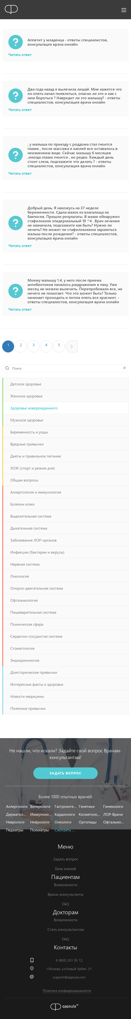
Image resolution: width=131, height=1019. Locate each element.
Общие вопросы (24, 479)
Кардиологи (65, 814)
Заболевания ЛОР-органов (33, 540)
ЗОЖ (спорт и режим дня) (32, 467)
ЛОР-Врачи (113, 814)
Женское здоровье (26, 395)
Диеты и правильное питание (35, 455)
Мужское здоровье (26, 419)
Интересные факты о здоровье (36, 684)
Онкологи (63, 821)
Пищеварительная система (33, 612)
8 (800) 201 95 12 (69, 960)
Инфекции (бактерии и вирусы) (37, 552)
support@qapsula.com (69, 977)
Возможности (65, 884)
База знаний (65, 868)
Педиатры (14, 829)
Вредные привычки (27, 443)
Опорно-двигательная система (36, 588)
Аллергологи (17, 806)
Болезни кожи (22, 503)
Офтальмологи (114, 821)
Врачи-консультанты (65, 894)
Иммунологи (41, 814)
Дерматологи (17, 814)
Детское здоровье (25, 383)
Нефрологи (39, 821)
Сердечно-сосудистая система (36, 636)
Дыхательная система (28, 528)
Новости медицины (27, 696)
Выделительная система (30, 516)
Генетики (87, 806)
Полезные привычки (28, 708)
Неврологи (15, 821)
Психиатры (39, 829)
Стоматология (22, 648)
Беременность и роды (29, 431)
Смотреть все (65, 829)
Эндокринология (24, 660)
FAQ (65, 903)
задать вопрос (65, 773)
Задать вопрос (65, 858)
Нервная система (25, 564)
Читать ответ (20, 54)
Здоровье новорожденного (33, 407)
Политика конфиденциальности (67, 990)
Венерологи (40, 806)
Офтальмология (24, 600)
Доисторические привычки (33, 672)
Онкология (19, 576)
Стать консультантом (65, 929)
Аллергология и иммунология (35, 491)
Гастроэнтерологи (65, 806)
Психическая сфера (26, 624)
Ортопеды (88, 821)
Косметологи (90, 814)
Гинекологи (113, 806)
